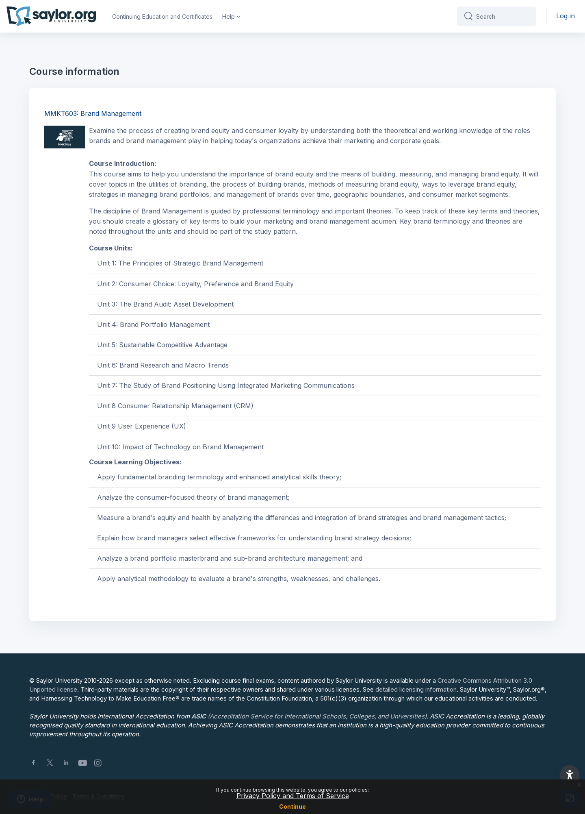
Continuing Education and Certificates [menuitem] (162, 16)
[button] (569, 775)
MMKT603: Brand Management (92, 113)
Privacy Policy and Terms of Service (292, 796)
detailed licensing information (416, 689)
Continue (292, 806)
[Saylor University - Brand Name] (51, 16)
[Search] (502, 16)
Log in (565, 16)
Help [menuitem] (228, 16)
